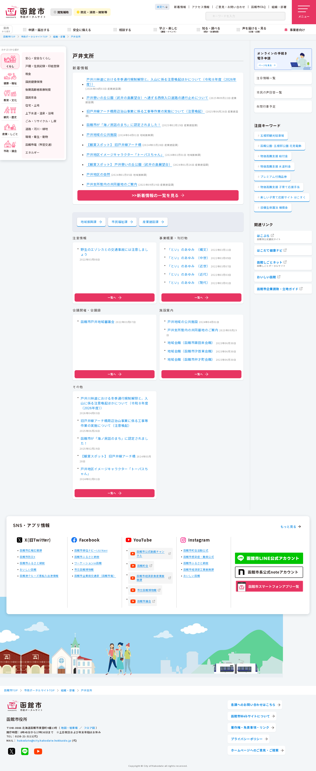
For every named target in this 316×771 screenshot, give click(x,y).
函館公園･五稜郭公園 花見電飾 (280, 146)
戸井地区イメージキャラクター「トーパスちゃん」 (125, 154)
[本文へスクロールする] (162, 7)
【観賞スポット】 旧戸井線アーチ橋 (113, 144)
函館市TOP (9, 36)
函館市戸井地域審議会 (97, 321)
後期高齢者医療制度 (38, 90)
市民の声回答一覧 (269, 92)
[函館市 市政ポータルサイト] (25, 12)
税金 (28, 74)
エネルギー (32, 152)
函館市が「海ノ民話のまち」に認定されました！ (123, 124)
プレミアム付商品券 (273, 177)
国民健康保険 (33, 82)
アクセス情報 (201, 7)
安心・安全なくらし (38, 58)
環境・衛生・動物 (36, 137)
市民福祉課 (120, 222)
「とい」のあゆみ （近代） (188, 274)
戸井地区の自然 (98, 174)
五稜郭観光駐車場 (272, 135)
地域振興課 (89, 222)
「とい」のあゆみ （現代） (188, 282)
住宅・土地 (32, 105)
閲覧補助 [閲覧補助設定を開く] (61, 12)
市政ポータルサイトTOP (34, 36)
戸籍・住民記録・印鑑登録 (42, 66)
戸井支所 (75, 36)
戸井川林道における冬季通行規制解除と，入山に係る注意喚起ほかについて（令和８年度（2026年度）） (161, 81)
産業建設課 (151, 222)
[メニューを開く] (304, 12)
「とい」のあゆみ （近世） (188, 266)
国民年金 (31, 97)
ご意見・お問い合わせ (230, 7)
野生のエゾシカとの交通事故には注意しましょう (114, 251)
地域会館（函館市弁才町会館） (191, 359)
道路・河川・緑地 (36, 129)
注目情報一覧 (266, 78)
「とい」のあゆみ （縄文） (188, 249)
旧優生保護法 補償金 (274, 207)
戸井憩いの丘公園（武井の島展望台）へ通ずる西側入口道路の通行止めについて (147, 97)
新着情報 (180, 7)
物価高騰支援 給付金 (274, 156)
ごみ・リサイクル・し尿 (40, 121)
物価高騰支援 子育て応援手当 (280, 187)
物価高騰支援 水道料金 (275, 166)
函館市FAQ (258, 7)
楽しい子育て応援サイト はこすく (283, 197)
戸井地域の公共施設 (101, 134)
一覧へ (114, 297)
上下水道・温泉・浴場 (39, 113)
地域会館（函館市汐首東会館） (191, 350)
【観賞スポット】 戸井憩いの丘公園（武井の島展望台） (129, 164)
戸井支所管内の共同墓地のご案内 (111, 184)
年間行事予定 (266, 106)
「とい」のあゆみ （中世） (188, 257)
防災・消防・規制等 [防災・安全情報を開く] (92, 12)
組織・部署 (279, 7)
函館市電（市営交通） (39, 145)
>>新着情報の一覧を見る (155, 195)
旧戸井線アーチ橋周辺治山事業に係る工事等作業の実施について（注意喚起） (145, 111)
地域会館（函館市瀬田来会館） (191, 342)
